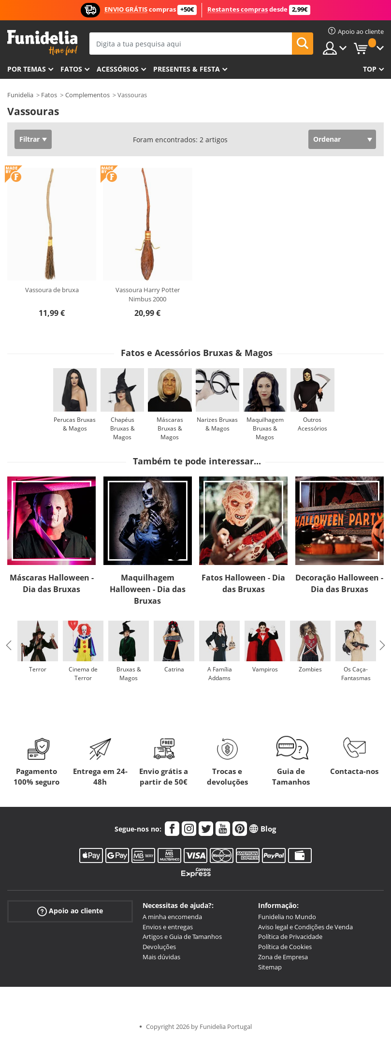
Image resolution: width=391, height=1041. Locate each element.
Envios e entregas (168, 926)
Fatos (71, 69)
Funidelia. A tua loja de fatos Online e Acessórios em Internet (42, 43)
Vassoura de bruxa (52, 289)
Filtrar (29, 139)
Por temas (26, 69)
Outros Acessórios (312, 424)
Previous (9, 645)
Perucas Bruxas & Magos (75, 424)
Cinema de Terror (83, 673)
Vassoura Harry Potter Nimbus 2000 (148, 294)
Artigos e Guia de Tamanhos (182, 936)
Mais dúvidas (161, 956)
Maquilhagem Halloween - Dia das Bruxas (148, 589)
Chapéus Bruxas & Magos (122, 428)
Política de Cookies (285, 946)
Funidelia (20, 94)
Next (382, 645)
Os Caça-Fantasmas (356, 673)
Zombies (310, 669)
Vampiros (265, 669)
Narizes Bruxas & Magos (217, 424)
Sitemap (270, 967)
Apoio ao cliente (70, 911)
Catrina (174, 669)
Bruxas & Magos (128, 673)
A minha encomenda (172, 916)
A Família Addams (219, 673)
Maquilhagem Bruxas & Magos (265, 428)
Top (370, 69)
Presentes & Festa (186, 69)
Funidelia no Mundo (287, 916)
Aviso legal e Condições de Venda (305, 926)
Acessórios (118, 69)
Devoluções (159, 946)
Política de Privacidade (290, 936)
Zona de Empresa (283, 956)
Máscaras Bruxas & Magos (170, 428)
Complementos (87, 94)
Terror (37, 669)
